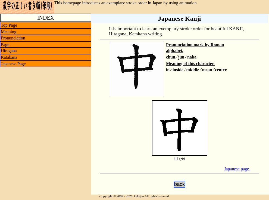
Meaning (8, 31)
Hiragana (9, 50)
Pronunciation (13, 38)
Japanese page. (237, 169)
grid (182, 159)
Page (5, 44)
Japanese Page (13, 63)
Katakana (9, 57)
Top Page (9, 25)
